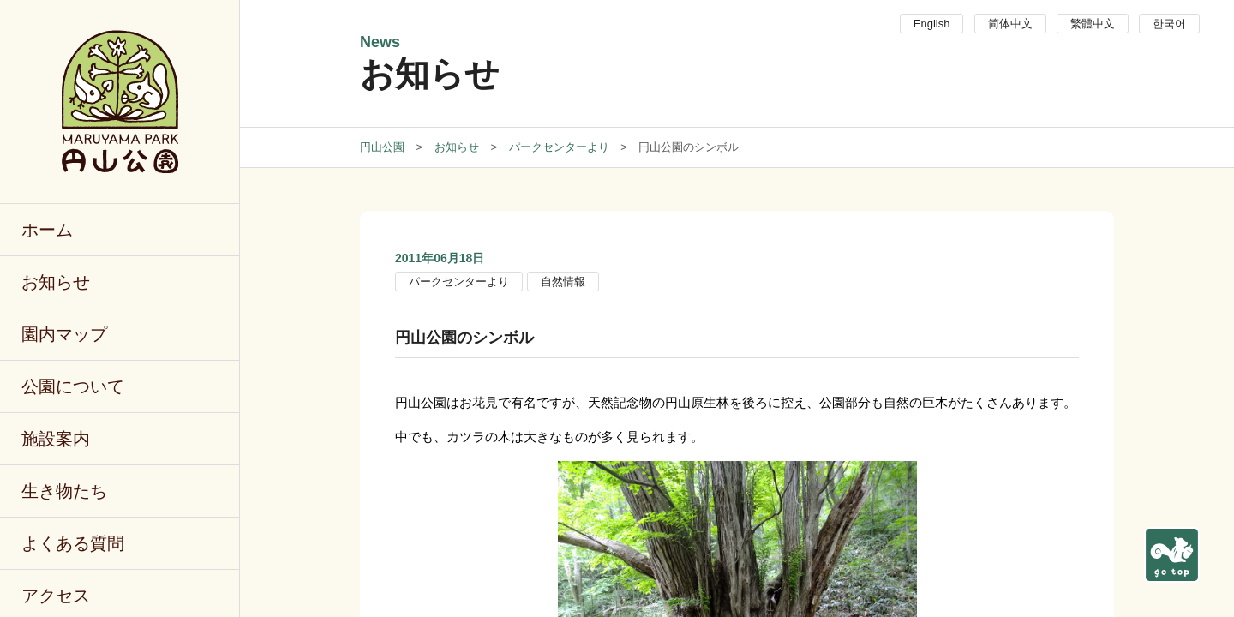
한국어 (1169, 23)
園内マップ (64, 334)
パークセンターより (459, 281)
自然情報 (563, 281)
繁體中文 (1092, 23)
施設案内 (55, 438)
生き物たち (64, 491)
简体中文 (1010, 23)
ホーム (47, 229)
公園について (72, 386)
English (932, 23)
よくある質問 (72, 543)
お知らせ (55, 282)
